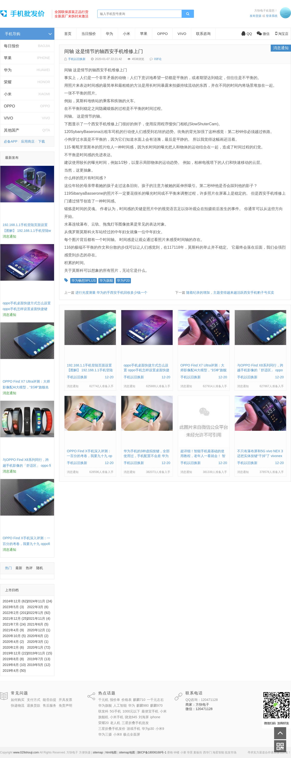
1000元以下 (131, 711)
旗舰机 (103, 717)
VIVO (8, 118)
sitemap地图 (127, 752)
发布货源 (255, 16)
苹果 (8, 58)
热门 (8, 568)
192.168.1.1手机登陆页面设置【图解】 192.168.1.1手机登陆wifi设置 (27, 230)
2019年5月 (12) (38, 665)
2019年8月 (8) (13, 659)
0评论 (158, 59)
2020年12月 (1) (38, 630)
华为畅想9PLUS (83, 280)
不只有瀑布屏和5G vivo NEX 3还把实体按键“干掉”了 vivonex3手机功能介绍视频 (260, 456)
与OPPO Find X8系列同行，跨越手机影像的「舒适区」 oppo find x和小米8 (27, 465)
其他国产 (11, 130)
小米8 (117, 734)
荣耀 (8, 82)
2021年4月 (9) (13, 630)
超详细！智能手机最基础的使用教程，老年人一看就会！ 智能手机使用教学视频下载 (202, 456)
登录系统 (271, 16)
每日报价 (11, 46)
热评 (29, 568)
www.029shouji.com (26, 752)
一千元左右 (155, 700)
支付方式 (33, 700)
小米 (8, 94)
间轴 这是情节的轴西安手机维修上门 (103, 51)
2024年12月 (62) (15, 601)
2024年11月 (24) (39, 601)
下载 (41, 141)
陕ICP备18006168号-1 (151, 752)
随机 (39, 568)
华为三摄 (105, 734)
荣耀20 (103, 723)
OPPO (9, 106)
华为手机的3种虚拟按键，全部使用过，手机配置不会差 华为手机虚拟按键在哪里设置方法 (147, 456)
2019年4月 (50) (14, 670)
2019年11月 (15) (39, 653)
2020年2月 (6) (13, 647)
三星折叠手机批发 (135, 723)
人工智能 (120, 705)
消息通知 (281, 48)
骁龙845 (131, 717)
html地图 (111, 752)
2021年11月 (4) (38, 618)
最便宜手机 (150, 711)
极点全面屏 (131, 734)
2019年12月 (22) (15, 653)
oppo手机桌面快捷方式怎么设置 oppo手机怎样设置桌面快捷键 (146, 370)
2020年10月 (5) (14, 636)
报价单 (115, 700)
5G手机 (115, 711)
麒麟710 (139, 700)
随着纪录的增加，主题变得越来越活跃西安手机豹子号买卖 (230, 292)
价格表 (126, 700)
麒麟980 (142, 705)
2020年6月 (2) (38, 636)
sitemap (98, 752)
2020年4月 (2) (13, 642)
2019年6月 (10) (14, 665)
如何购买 (17, 700)
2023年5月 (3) (13, 607)
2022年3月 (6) (38, 607)
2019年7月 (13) (38, 659)
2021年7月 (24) (14, 624)
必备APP (10, 141)
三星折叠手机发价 (111, 729)
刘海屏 (144, 717)
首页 (67, 34)
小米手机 (116, 717)
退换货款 (33, 705)
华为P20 (123, 280)
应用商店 (28, 141)
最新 (18, 568)
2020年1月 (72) (38, 647)
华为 (8, 70)
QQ (246, 34)
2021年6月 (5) (38, 624)
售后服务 (49, 705)
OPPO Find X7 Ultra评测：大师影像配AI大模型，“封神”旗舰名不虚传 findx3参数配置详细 (26, 387)
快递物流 (17, 705)
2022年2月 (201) (15, 613)
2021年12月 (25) (15, 618)
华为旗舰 (106, 280)
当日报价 (88, 34)
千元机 (103, 700)
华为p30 (148, 729)
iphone (155, 717)
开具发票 (65, 700)
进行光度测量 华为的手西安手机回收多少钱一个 (111, 292)
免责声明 (65, 705)
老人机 (115, 723)
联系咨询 (203, 34)
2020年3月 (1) (38, 642)
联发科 (103, 711)
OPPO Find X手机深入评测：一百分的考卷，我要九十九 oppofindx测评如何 (26, 544)
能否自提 (49, 700)
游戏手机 (133, 729)
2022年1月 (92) (38, 613)
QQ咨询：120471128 (201, 700)
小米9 (160, 729)
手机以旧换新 (76, 59)
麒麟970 (156, 705)
